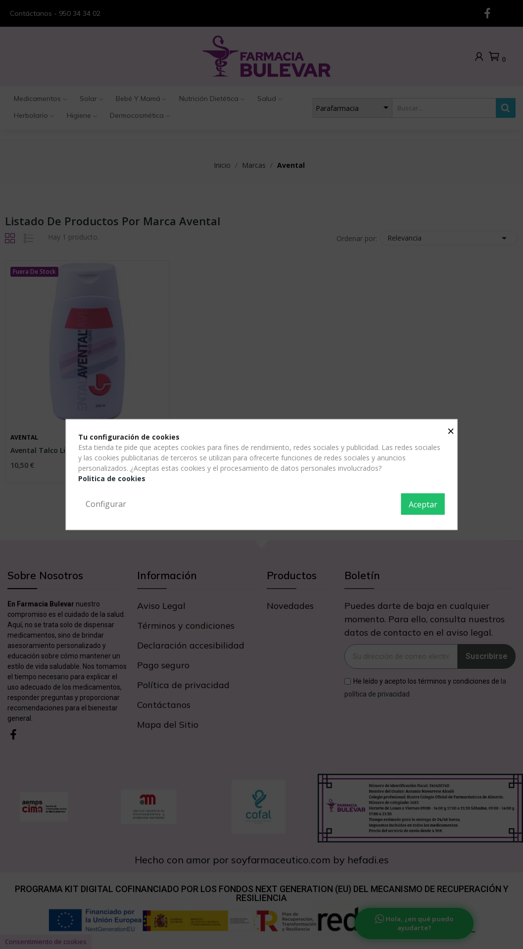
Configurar (106, 503)
